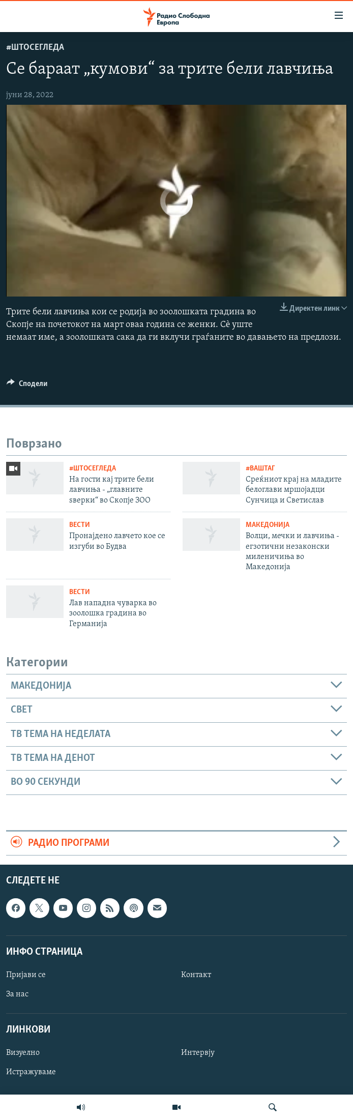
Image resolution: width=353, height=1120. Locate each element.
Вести (79, 525)
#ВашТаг (260, 469)
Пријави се (26, 975)
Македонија (267, 525)
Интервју (198, 1053)
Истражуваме (31, 1072)
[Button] (27, 386)
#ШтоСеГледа (35, 47)
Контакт (196, 975)
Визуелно (23, 1053)
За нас (17, 994)
